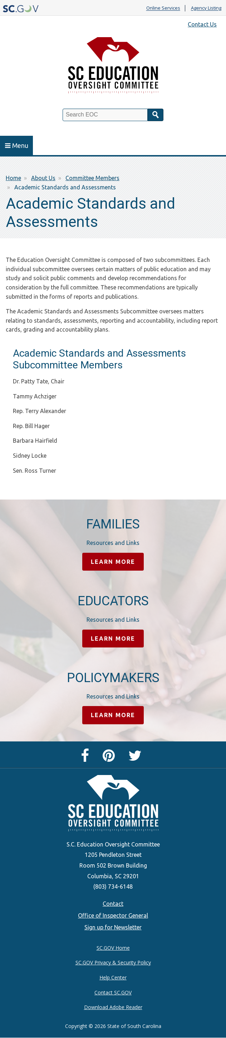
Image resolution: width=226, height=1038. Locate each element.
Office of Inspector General (113, 915)
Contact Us (202, 24)
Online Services (163, 8)
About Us (43, 178)
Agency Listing (206, 8)
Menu (16, 145)
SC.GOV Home (113, 947)
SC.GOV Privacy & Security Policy (113, 962)
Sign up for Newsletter (113, 927)
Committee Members (92, 178)
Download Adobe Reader (113, 1007)
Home (13, 178)
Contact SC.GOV (113, 992)
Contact (113, 903)
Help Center (113, 977)
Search (155, 115)
